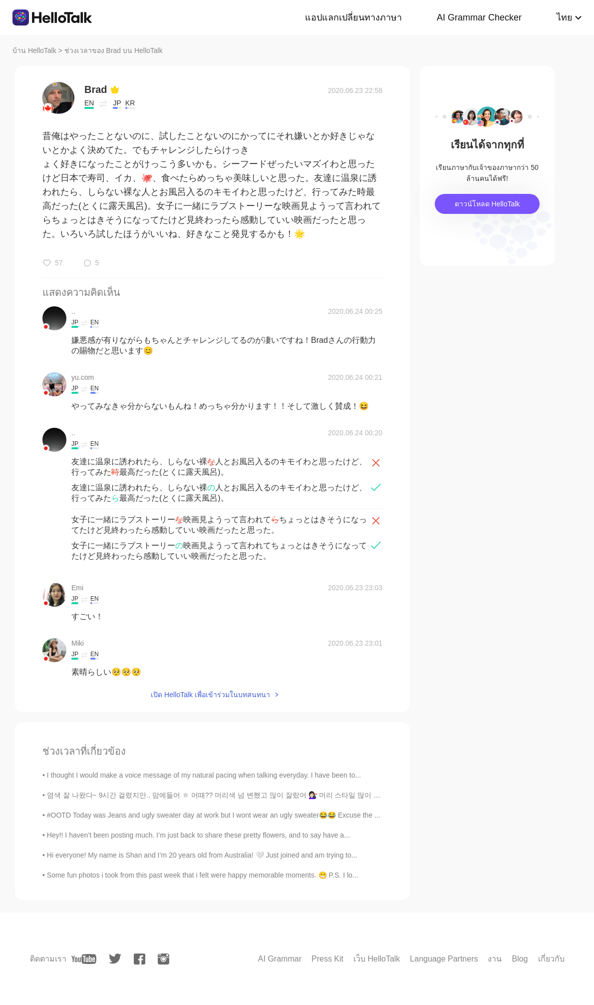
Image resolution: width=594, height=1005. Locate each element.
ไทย (565, 17)
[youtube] (83, 959)
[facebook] (139, 959)
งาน (495, 959)
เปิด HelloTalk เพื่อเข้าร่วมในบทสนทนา (210, 695)
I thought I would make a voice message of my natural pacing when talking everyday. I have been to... (204, 775)
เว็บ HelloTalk (376, 959)
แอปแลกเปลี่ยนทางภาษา (353, 17)
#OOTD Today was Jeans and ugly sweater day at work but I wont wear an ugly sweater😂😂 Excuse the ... (213, 815)
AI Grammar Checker (479, 17)
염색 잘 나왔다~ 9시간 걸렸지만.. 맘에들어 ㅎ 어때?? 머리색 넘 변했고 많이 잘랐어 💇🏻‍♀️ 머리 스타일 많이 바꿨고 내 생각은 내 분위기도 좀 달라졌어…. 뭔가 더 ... (296, 795)
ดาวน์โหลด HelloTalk (487, 204)
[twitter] (115, 959)
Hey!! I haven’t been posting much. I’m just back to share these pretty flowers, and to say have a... (198, 835)
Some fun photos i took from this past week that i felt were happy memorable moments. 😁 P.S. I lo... (202, 875)
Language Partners (444, 959)
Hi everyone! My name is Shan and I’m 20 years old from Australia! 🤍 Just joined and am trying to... (202, 855)
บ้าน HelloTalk (34, 50)
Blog (520, 959)
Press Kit (327, 959)
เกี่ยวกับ (551, 959)
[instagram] (163, 959)
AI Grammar (279, 959)
